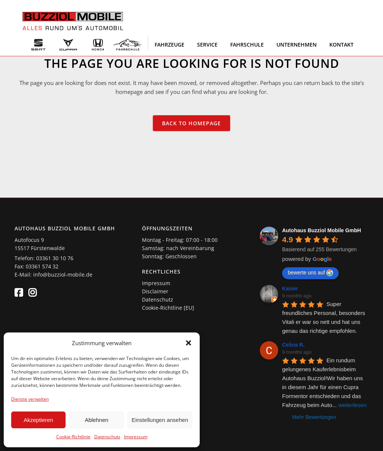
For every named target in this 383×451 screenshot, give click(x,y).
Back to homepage (191, 123)
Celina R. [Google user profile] (293, 345)
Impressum (136, 436)
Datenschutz (107, 436)
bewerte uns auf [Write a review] (310, 272)
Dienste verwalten (30, 399)
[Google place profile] (321, 230)
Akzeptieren (38, 420)
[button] (188, 343)
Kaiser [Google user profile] (290, 288)
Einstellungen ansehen (160, 420)
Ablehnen (96, 420)
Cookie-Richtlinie (73, 436)
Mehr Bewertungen (314, 417)
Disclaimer (155, 291)
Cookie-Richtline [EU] (168, 307)
